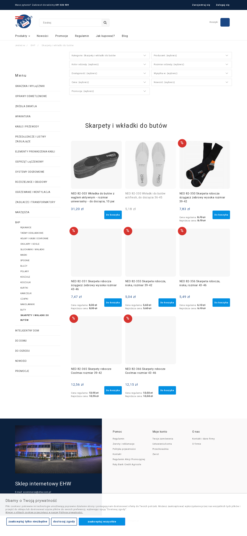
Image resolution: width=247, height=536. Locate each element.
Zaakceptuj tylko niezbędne (27, 521)
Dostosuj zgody (64, 521)
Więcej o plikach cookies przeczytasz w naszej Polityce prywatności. (44, 512)
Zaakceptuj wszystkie (102, 521)
